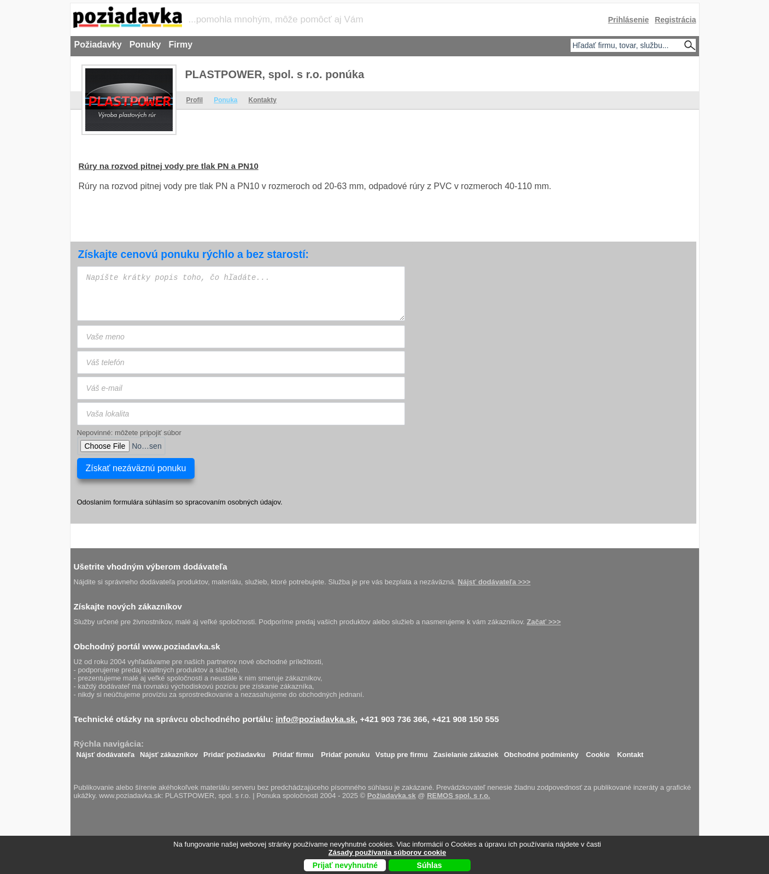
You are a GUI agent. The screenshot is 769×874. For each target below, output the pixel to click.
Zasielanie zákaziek (465, 751)
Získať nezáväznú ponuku (136, 468)
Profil (194, 100)
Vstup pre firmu (401, 751)
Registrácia (675, 19)
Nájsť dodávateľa (106, 751)
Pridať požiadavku (234, 751)
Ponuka (225, 100)
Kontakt (630, 751)
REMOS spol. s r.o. (458, 795)
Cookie (597, 751)
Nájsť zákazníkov (169, 751)
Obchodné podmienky (541, 751)
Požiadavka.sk (391, 795)
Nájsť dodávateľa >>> (494, 582)
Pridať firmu (293, 751)
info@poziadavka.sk (315, 719)
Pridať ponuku (345, 751)
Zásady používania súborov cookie (387, 852)
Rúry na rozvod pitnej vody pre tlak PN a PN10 (169, 166)
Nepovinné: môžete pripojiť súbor (129, 433)
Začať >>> (544, 622)
